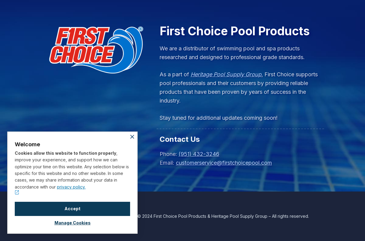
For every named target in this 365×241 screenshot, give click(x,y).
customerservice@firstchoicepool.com (224, 163)
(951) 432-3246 (199, 154)
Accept (72, 208)
